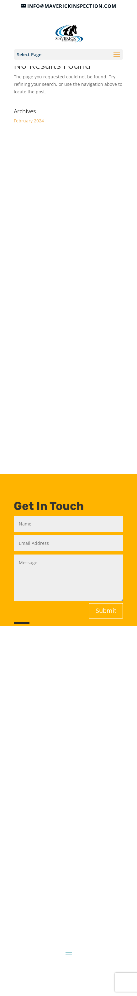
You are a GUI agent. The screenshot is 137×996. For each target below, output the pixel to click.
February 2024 (29, 121)
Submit (106, 610)
